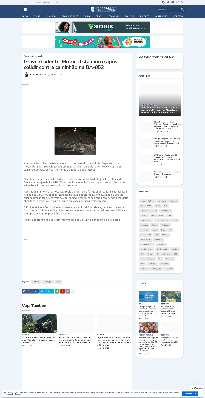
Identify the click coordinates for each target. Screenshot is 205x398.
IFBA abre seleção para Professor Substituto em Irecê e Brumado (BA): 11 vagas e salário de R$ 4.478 (167, 125)
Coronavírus (165, 211)
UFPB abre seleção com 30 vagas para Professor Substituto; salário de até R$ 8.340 (167, 158)
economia (164, 264)
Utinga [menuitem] (36, 16)
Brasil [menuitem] (99, 16)
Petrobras (161, 244)
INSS (163, 230)
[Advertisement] (74, 104)
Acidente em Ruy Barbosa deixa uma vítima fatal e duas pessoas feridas (38, 340)
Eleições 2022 (146, 220)
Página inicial (29, 56)
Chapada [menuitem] (51, 16)
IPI (170, 230)
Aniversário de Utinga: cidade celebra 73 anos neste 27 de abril (168, 310)
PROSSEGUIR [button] (190, 393)
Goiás (155, 230)
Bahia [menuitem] (87, 16)
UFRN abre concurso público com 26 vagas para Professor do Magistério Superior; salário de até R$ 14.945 (159, 110)
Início (57, 2)
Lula (156, 235)
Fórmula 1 (144, 230)
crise (142, 264)
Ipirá (58, 282)
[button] (25, 9)
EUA (169, 215)
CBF (166, 206)
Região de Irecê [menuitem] (70, 16)
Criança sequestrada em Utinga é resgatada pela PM (170, 340)
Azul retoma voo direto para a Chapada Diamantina (167, 173)
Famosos (144, 225)
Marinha (165, 235)
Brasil (158, 206)
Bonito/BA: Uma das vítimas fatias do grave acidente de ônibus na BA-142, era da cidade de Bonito (76, 340)
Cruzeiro (144, 215)
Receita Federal (146, 249)
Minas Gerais (146, 239)
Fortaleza (165, 225)
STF (142, 254)
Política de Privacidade (42, 2)
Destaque (48, 282)
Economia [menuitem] (114, 16)
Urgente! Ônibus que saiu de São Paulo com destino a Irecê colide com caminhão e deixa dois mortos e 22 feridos (114, 341)
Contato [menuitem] (178, 16)
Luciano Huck (146, 235)
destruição (152, 264)
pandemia (169, 268)
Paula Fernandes (147, 244)
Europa (175, 220)
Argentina (162, 201)
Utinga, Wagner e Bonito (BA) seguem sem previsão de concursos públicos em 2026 (167, 141)
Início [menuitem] (25, 16)
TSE (175, 254)
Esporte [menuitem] (144, 16)
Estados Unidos (162, 220)
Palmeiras (159, 239)
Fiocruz (155, 225)
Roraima (175, 249)
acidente (39, 56)
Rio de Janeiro (162, 249)
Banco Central (146, 206)
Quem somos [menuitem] (161, 16)
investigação (156, 268)
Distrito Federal (157, 215)
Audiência (174, 201)
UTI (159, 259)
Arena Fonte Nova (147, 201)
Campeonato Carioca (149, 211)
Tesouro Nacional (147, 259)
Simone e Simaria (163, 254)
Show (150, 254)
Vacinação (169, 259)
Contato (25, 2)
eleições (144, 268)
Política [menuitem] (129, 16)
